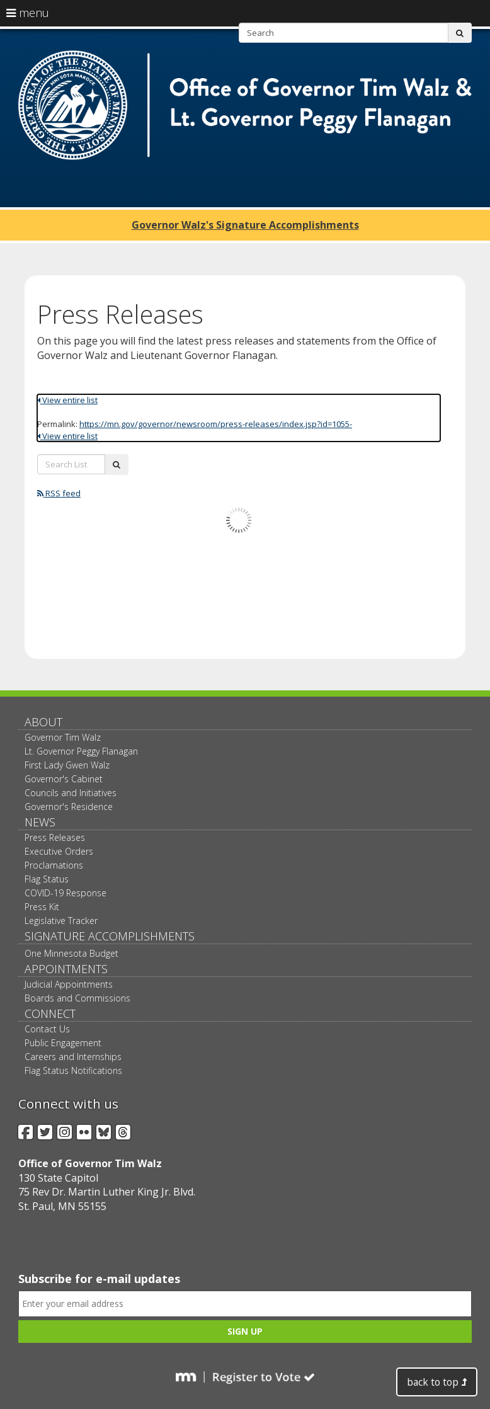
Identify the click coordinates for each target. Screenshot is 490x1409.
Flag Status (47, 879)
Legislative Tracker (61, 921)
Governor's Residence (69, 807)
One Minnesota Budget (71, 953)
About (43, 721)
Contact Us (47, 1029)
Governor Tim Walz (63, 737)
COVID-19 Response (65, 893)
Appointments (66, 968)
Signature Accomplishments (110, 936)
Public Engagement (63, 1043)
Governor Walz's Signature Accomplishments (245, 225)
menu (27, 12)
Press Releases (55, 837)
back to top (437, 1382)
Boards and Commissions (77, 998)
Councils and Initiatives (71, 793)
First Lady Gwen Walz (67, 765)
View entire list (67, 400)
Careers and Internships (73, 1057)
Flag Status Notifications (73, 1070)
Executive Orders (59, 851)
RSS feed (59, 493)
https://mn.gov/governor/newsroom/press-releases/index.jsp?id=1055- (215, 424)
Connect (50, 1013)
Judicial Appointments (69, 984)
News (40, 822)
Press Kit (42, 907)
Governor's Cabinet (64, 779)
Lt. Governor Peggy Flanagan (81, 751)
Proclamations (54, 865)
